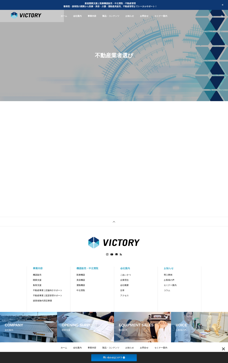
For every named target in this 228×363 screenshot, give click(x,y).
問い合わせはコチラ (114, 357)
